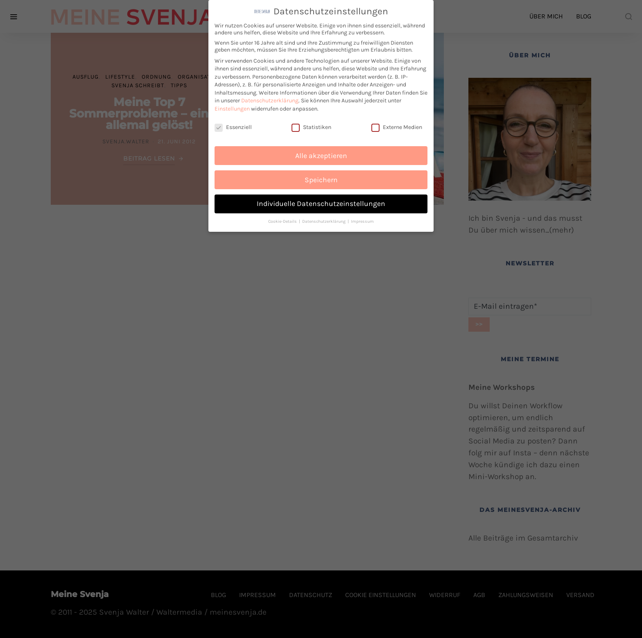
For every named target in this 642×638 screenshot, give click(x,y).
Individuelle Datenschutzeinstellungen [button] (321, 203)
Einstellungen (232, 107)
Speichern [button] (321, 178)
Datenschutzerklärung (269, 99)
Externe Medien (396, 126)
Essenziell (233, 126)
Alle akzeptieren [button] (321, 154)
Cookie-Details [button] (283, 220)
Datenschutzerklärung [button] (324, 220)
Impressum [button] (362, 220)
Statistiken (311, 126)
